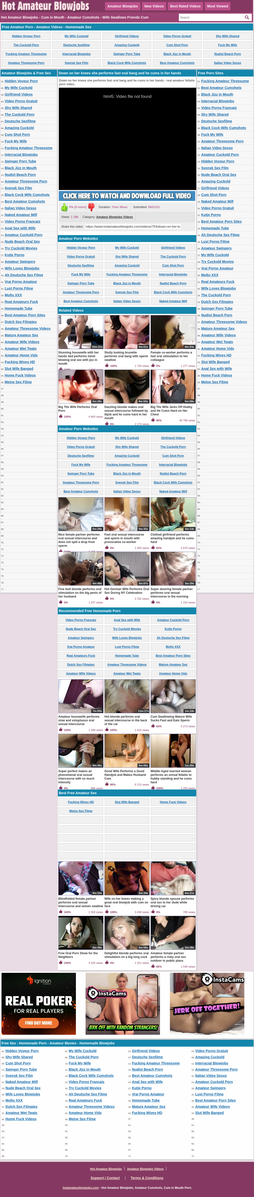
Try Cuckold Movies (21, 248)
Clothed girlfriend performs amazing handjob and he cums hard (172, 538)
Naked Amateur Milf (21, 215)
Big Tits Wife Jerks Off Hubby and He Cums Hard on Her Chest (171, 410)
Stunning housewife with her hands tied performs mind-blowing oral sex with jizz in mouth (78, 358)
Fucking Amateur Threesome (26, 54)
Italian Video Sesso (227, 63)
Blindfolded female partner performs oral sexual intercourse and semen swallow (80, 902)
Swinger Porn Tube (126, 54)
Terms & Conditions (147, 1178)
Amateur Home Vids (21, 355)
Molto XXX (13, 295)
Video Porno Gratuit (177, 36)
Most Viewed (217, 6)
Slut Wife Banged (19, 369)
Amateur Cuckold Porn (23, 235)
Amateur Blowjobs (122, 6)
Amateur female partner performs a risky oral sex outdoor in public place (168, 957)
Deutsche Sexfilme (76, 45)
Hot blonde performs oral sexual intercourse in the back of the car (125, 720)
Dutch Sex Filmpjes (21, 322)
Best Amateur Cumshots (177, 63)
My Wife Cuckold (77, 36)
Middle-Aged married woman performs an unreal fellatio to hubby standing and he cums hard (171, 776)
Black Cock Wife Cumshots (127, 63)
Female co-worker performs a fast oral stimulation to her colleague (171, 356)
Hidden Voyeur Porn (26, 36)
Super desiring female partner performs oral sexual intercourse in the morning (172, 592)
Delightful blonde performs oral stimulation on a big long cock (126, 955)
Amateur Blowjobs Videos (114, 217)
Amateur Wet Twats (21, 349)
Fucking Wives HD (20, 362)
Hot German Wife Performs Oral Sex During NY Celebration (126, 591)
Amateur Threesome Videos (28, 328)
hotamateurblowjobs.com (81, 1188)
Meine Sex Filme (18, 382)
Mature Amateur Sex (21, 335)
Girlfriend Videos (127, 36)
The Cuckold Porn (26, 45)
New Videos (154, 6)
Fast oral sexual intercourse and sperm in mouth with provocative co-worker (124, 538)
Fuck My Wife (227, 45)
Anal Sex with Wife (20, 228)
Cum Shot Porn (177, 45)
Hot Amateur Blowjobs (106, 1169)
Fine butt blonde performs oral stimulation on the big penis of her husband (79, 592)
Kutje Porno (14, 255)
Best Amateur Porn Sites (25, 315)
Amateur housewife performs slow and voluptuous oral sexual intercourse (78, 720)
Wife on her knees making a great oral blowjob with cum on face (126, 902)
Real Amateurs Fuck (21, 302)
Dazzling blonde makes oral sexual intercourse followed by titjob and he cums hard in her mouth (126, 412)
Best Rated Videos (185, 6)
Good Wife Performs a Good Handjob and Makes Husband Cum (125, 774)
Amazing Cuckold (126, 45)
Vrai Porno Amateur (21, 282)
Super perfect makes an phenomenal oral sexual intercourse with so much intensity (76, 776)
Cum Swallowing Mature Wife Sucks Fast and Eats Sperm (171, 718)
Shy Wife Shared (227, 36)
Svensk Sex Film (76, 63)
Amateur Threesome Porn (26, 63)
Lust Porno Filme (19, 288)
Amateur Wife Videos (22, 342)
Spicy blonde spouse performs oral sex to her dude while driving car (172, 902)
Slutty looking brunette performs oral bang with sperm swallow (126, 356)
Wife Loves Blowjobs (22, 268)
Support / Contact (105, 1178)
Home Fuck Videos (20, 375)
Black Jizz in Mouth (177, 54)
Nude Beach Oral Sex (22, 242)
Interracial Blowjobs (76, 54)
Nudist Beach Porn (227, 54)
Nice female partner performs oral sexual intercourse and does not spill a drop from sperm (79, 540)
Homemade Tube (18, 308)
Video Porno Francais (22, 221)
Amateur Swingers (20, 262)
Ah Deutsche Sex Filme (24, 275)
